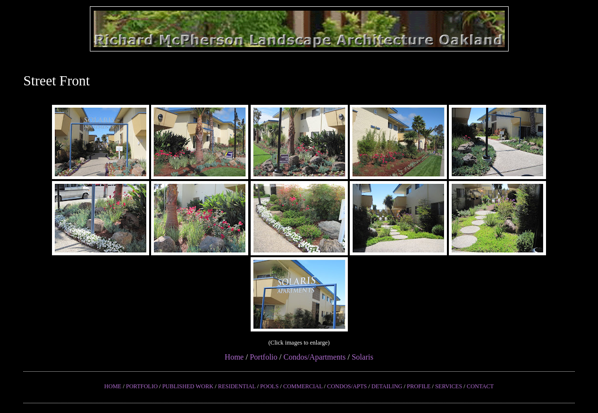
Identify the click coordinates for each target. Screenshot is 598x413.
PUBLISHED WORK (187, 386)
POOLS (269, 386)
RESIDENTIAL (237, 386)
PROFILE (419, 386)
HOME (112, 386)
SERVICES (448, 386)
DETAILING (387, 386)
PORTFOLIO (141, 386)
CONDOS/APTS (347, 386)
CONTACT (480, 386)
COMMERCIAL (303, 386)
